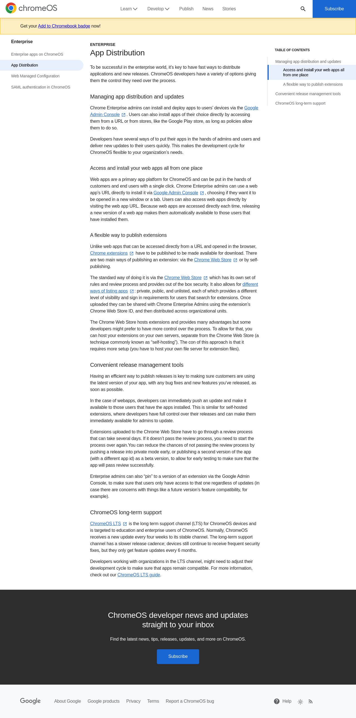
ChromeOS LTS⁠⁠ (109, 524)
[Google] (30, 701)
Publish (186, 8)
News (207, 8)
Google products (104, 701)
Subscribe (334, 8)
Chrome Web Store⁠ (216, 260)
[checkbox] (300, 701)
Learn (129, 9)
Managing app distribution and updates (308, 61)
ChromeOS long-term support (300, 103)
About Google (67, 701)
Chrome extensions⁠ (112, 253)
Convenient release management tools (308, 94)
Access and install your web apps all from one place (313, 72)
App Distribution (24, 65)
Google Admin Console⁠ (179, 192)
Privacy (133, 701)
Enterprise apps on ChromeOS (37, 54)
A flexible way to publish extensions (313, 84)
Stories (229, 8)
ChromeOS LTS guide (138, 575)
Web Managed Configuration (35, 76)
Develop (158, 9)
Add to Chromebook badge (64, 26)
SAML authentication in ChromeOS (40, 87)
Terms (153, 701)
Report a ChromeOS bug (190, 701)
